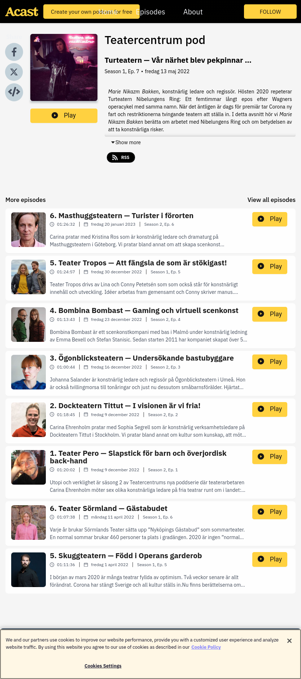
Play (64, 115)
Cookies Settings (102, 670)
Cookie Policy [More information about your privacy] (206, 651)
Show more (125, 142)
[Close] (289, 645)
